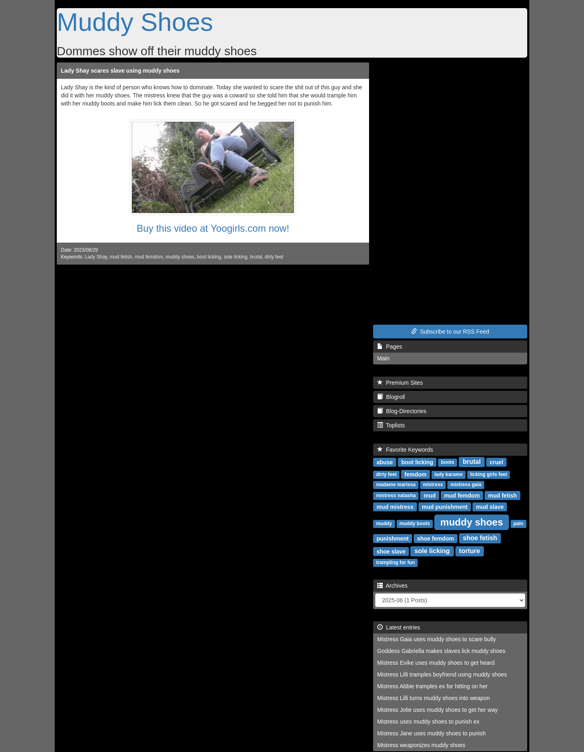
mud (430, 495)
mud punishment (445, 506)
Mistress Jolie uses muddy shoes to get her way (437, 710)
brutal (256, 257)
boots (448, 462)
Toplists (391, 425)
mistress (433, 484)
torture (469, 550)
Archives (392, 585)
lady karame (448, 474)
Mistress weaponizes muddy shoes (421, 745)
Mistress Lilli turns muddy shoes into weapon (433, 698)
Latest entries (398, 627)
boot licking (209, 257)
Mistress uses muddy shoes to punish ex (428, 721)
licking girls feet (488, 474)
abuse (384, 462)
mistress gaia (466, 484)
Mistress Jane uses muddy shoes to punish (431, 733)
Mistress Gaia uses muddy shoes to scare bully (436, 639)
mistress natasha (396, 495)
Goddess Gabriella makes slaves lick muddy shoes (441, 651)
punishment (392, 538)
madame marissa (395, 484)
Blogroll (391, 397)
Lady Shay (96, 257)
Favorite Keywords (405, 449)
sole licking (235, 257)
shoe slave (391, 551)
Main (383, 358)
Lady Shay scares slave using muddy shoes (120, 70)
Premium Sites (400, 382)
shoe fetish (480, 537)
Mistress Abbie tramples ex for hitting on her (432, 686)
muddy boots (414, 523)
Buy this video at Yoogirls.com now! (213, 228)
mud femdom (149, 257)
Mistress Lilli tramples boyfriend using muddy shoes (442, 674)
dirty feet (274, 257)
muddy (384, 523)
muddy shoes (179, 257)
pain (518, 523)
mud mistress (394, 506)
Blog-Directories (401, 411)
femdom (415, 474)
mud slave (490, 506)
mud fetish (121, 257)
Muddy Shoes (135, 22)
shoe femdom (435, 538)
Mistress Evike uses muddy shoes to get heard (435, 662)
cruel (496, 462)
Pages (389, 346)
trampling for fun (395, 562)
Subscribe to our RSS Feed (450, 331)
